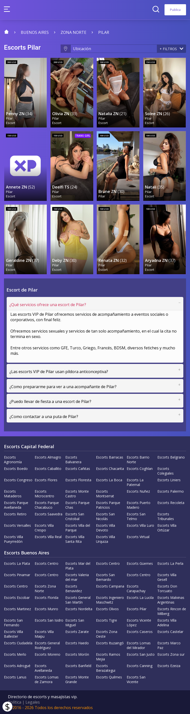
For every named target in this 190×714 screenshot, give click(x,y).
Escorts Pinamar (17, 574)
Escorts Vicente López (139, 622)
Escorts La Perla (170, 563)
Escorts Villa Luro (140, 525)
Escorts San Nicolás (105, 516)
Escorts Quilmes (109, 677)
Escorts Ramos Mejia (108, 656)
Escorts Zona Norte (45, 588)
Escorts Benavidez (73, 588)
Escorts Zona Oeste (106, 634)
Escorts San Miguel (74, 622)
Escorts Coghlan (140, 468)
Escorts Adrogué (17, 665)
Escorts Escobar (17, 597)
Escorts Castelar (170, 631)
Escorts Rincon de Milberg (171, 611)
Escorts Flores (46, 480)
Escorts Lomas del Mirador (139, 645)
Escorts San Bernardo (105, 577)
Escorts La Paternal (135, 482)
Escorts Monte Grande (77, 679)
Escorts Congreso (18, 480)
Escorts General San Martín (78, 600)
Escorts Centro (46, 563)
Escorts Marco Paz (169, 645)
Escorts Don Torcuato (167, 588)
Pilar (103, 32)
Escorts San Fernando (13, 622)
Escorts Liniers (169, 480)
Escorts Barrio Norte (138, 459)
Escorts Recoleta (170, 502)
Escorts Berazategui (105, 668)
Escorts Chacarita (110, 468)
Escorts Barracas (109, 457)
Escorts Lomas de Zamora (47, 679)
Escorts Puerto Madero (138, 505)
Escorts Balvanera (73, 459)
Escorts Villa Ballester (13, 634)
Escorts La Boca (109, 480)
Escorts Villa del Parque (77, 527)
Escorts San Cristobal (74, 516)
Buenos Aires (35, 32)
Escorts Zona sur (171, 654)
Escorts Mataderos (13, 493)
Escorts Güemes (140, 563)
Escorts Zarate (77, 631)
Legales (32, 702)
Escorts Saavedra (48, 514)
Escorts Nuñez (138, 491)
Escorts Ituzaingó (110, 643)
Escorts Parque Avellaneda (16, 505)
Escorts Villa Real (48, 536)
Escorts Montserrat (105, 493)
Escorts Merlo (15, 654)
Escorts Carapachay (136, 588)
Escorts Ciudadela (18, 643)
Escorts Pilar (136, 609)
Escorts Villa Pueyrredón (13, 539)
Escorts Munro (46, 609)
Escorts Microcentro (44, 493)
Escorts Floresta (78, 480)
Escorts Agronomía (13, 459)
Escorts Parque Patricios (108, 505)
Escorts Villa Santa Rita (74, 539)
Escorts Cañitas (77, 468)
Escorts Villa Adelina (166, 622)
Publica (175, 9)
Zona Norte (73, 32)
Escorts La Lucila (140, 597)
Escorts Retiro (15, 514)
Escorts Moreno (47, 654)
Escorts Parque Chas (77, 505)
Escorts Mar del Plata (77, 565)
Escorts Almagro (48, 457)
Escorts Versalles (17, 525)
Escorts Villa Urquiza (105, 539)
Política (14, 702)
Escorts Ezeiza (168, 665)
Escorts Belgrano (171, 457)
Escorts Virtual (138, 536)
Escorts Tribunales (165, 516)
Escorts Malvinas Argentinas (170, 600)
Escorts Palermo (170, 491)
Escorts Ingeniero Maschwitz (110, 600)
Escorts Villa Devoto (105, 527)
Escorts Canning (139, 665)
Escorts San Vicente (136, 679)
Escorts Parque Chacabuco (47, 505)
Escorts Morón (77, 654)
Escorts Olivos (107, 609)
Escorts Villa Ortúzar (166, 527)
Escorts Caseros (140, 631)
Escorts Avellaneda (43, 668)
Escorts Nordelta (78, 609)
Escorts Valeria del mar (77, 577)
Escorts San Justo (141, 654)
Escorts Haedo (77, 643)
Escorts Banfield (78, 665)
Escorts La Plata (17, 563)
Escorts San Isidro (49, 620)
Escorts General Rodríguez (47, 645)
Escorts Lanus (15, 677)
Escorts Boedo (16, 468)
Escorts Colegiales (165, 471)
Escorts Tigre (106, 620)
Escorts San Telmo (136, 516)
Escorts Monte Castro (77, 493)
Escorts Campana (110, 586)
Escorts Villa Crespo (44, 527)
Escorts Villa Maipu (44, 634)
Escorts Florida (46, 597)
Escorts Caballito (48, 468)
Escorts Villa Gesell (166, 577)
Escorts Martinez (17, 609)
